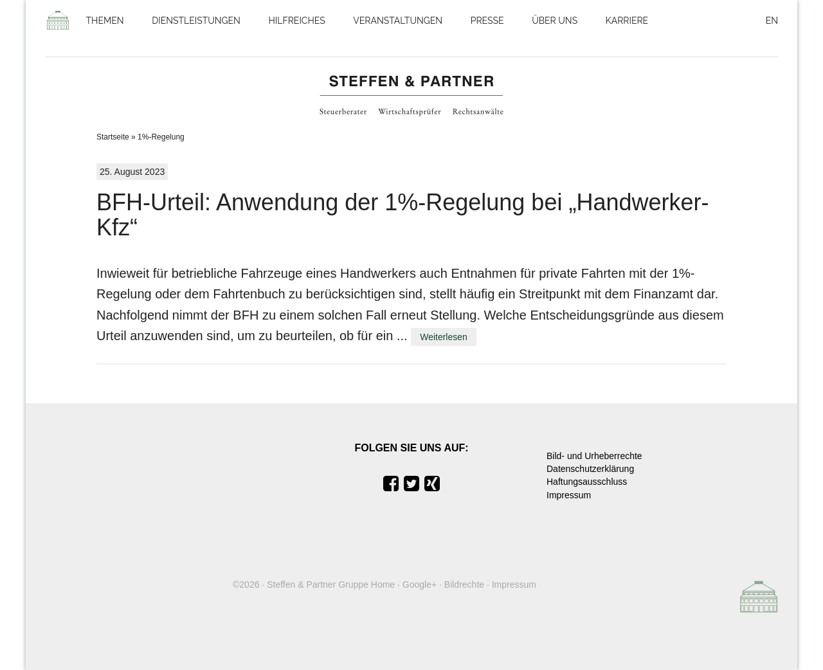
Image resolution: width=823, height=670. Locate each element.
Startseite (112, 136)
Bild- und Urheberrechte (594, 456)
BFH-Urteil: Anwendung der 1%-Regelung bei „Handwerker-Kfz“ (402, 215)
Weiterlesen (443, 337)
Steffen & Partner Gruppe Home (331, 584)
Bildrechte (464, 584)
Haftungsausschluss (587, 481)
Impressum (569, 495)
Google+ (419, 584)
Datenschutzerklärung (590, 469)
